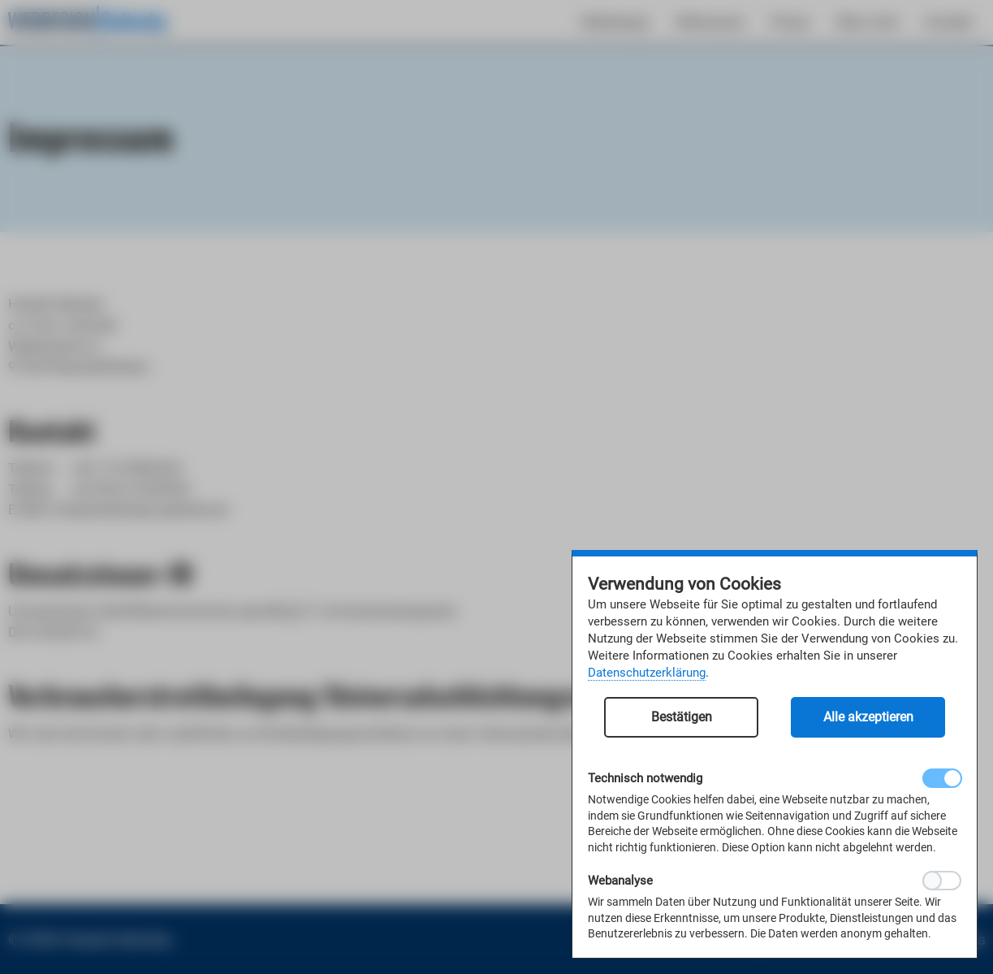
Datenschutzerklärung (647, 672)
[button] (681, 725)
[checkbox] (941, 778)
